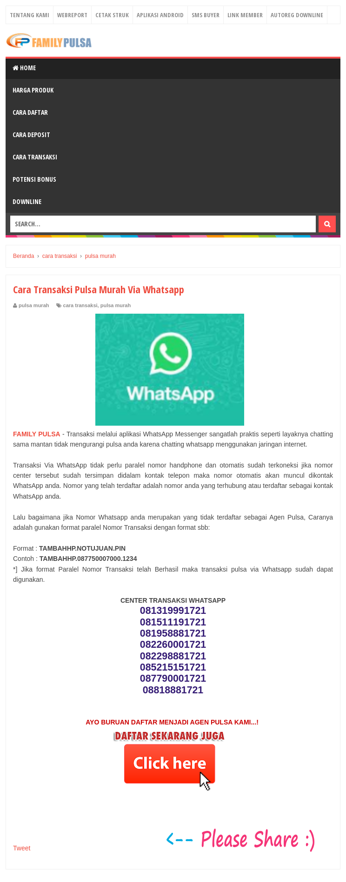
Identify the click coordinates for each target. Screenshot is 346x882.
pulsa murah (115, 305)
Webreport (72, 15)
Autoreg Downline (297, 15)
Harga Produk (33, 90)
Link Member (245, 15)
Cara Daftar (30, 112)
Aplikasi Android (160, 15)
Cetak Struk (112, 15)
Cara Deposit (31, 134)
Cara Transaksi (35, 156)
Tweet (21, 848)
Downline (27, 201)
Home (24, 67)
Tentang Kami (29, 15)
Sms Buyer (206, 15)
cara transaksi (80, 305)
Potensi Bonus (34, 179)
